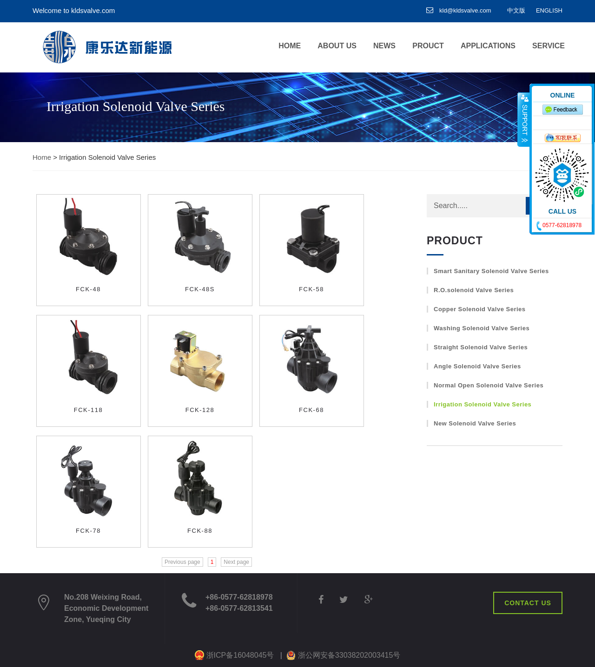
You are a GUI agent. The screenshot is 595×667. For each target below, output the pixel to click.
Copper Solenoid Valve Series (480, 309)
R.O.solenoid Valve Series (474, 290)
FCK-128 (200, 409)
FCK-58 (311, 289)
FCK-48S (200, 289)
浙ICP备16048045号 (240, 655)
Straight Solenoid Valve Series (481, 347)
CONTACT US (527, 603)
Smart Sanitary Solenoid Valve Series (491, 271)
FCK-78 (88, 530)
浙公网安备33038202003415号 (349, 655)
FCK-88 (199, 530)
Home (42, 157)
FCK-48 (88, 289)
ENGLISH (549, 10)
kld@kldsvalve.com (458, 10)
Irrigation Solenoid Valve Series (482, 404)
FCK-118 (88, 409)
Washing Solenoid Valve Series (481, 328)
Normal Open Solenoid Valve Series (488, 385)
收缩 (523, 119)
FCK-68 (311, 409)
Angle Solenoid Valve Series (477, 366)
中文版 (516, 10)
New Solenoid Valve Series (475, 423)
